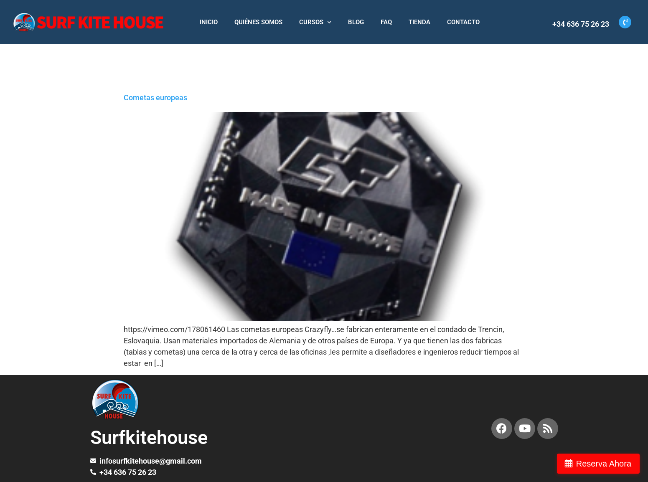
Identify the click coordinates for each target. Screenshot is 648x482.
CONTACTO (463, 22)
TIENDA (419, 22)
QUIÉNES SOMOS (258, 22)
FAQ (386, 22)
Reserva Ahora (603, 463)
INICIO (209, 22)
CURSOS (315, 22)
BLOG (356, 22)
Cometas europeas (155, 97)
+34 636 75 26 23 (580, 24)
